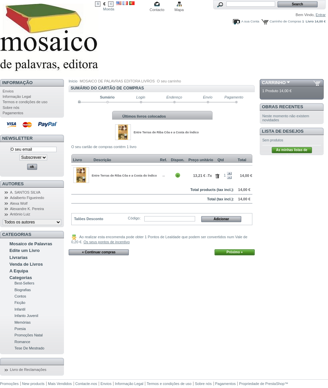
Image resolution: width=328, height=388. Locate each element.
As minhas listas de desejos (291, 150)
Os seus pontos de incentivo (106, 242)
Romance (22, 342)
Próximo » (235, 252)
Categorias (20, 277)
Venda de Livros (26, 264)
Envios (8, 91)
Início (73, 81)
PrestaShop (274, 384)
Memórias (22, 322)
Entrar (321, 15)
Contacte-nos (86, 384)
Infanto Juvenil (26, 316)
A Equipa (18, 270)
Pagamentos (13, 113)
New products (33, 384)
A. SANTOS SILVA (25, 192)
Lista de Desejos (283, 131)
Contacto (157, 10)
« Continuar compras (98, 252)
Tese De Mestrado (29, 348)
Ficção (19, 303)
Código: (134, 218)
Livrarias (18, 257)
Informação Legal (17, 96)
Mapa (179, 10)
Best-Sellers (24, 283)
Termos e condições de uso (25, 102)
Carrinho (274, 82)
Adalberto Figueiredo (27, 198)
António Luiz (20, 214)
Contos (20, 296)
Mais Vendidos (60, 384)
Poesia (20, 329)
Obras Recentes (282, 106)
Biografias (22, 290)
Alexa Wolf (18, 203)
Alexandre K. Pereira (27, 209)
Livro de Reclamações (28, 370)
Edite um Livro (24, 250)
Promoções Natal (28, 335)
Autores (13, 183)
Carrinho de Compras (285, 21)
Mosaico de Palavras (30, 243)
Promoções (9, 384)
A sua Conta (250, 21)
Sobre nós (11, 108)
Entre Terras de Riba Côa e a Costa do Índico (166, 132)
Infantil (19, 309)
